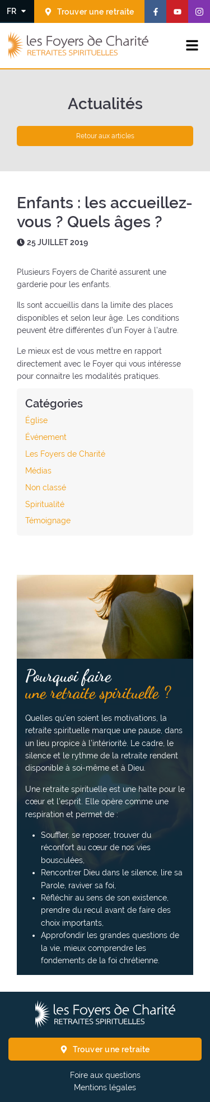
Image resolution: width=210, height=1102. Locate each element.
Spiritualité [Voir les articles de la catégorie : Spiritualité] (44, 504)
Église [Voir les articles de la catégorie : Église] (36, 420)
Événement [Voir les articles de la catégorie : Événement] (46, 437)
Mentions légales (105, 1087)
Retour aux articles (105, 136)
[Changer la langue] (17, 11)
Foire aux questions (105, 1075)
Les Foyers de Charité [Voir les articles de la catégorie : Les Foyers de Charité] (65, 453)
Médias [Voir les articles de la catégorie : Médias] (38, 470)
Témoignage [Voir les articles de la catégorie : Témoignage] (48, 520)
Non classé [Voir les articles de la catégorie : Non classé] (45, 487)
